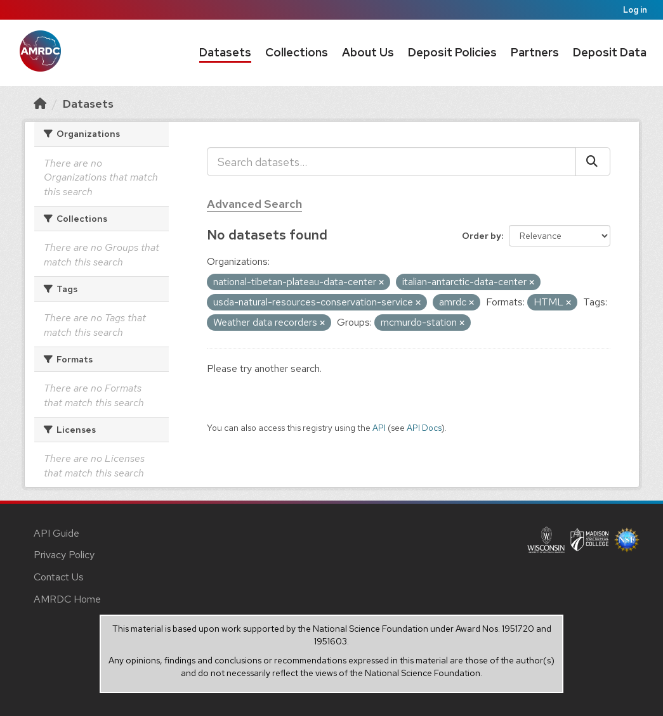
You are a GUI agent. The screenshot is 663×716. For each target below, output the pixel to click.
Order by (481, 235)
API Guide (56, 533)
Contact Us (59, 577)
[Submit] (592, 161)
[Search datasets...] (391, 161)
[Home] (40, 103)
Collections (296, 52)
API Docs (424, 427)
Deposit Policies (452, 52)
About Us (368, 52)
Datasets (225, 52)
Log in (635, 9)
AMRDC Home (67, 599)
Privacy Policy (64, 554)
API (379, 427)
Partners (535, 52)
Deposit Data (610, 52)
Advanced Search (254, 203)
